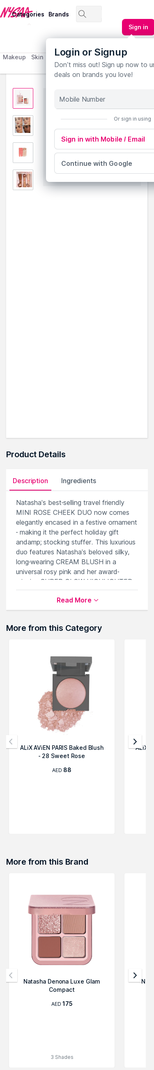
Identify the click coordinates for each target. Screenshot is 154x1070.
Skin (37, 57)
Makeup (14, 57)
